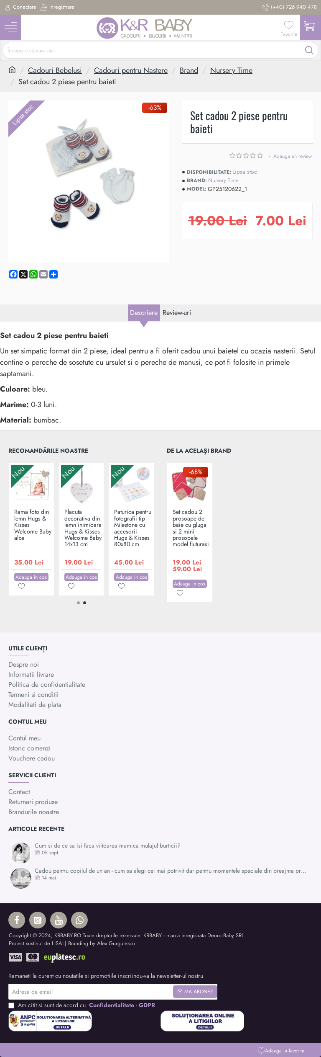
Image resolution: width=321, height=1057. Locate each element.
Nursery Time (231, 70)
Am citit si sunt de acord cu (82, 1005)
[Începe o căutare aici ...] (309, 50)
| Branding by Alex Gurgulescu (100, 943)
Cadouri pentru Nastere (131, 70)
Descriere (138, 325)
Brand (189, 70)
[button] (281, 1050)
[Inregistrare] (57, 7)
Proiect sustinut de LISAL (37, 943)
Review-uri (182, 325)
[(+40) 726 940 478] (289, 7)
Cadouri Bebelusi (55, 70)
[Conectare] (20, 7)
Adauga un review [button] (292, 156)
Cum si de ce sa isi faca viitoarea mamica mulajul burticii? (108, 846)
